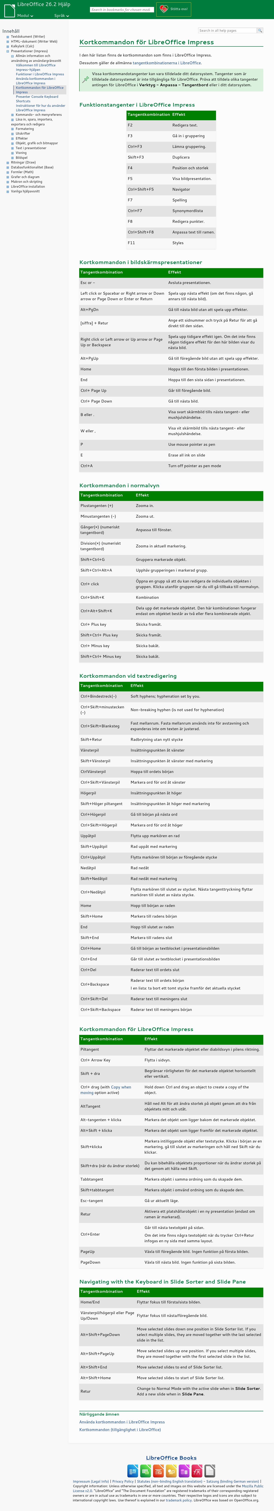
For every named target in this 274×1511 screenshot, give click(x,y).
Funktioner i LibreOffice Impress (40, 74)
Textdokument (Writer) (28, 36)
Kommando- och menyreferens (39, 114)
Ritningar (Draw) (23, 162)
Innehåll (10, 31)
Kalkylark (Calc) (22, 46)
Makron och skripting (26, 181)
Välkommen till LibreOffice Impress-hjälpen (35, 67)
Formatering (25, 128)
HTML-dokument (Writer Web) (34, 41)
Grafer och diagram (25, 177)
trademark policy (179, 1500)
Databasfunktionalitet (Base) (32, 167)
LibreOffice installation (28, 186)
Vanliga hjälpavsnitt (25, 191)
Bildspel (21, 157)
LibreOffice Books (171, 1457)
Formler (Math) (22, 172)
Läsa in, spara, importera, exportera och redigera (32, 121)
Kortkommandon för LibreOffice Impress (40, 89)
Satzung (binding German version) (232, 1481)
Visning (21, 152)
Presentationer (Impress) (29, 51)
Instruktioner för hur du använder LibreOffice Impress (40, 107)
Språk (59, 15)
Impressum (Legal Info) (91, 1481)
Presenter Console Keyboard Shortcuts (37, 98)
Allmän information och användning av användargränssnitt (36, 58)
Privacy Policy (123, 1481)
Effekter (22, 138)
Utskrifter (23, 133)
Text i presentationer (31, 148)
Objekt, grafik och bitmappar (37, 143)
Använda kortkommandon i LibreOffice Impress (35, 80)
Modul (23, 15)
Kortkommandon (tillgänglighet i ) (120, 1429)
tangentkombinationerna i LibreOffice (167, 62)
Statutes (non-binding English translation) (169, 1481)
